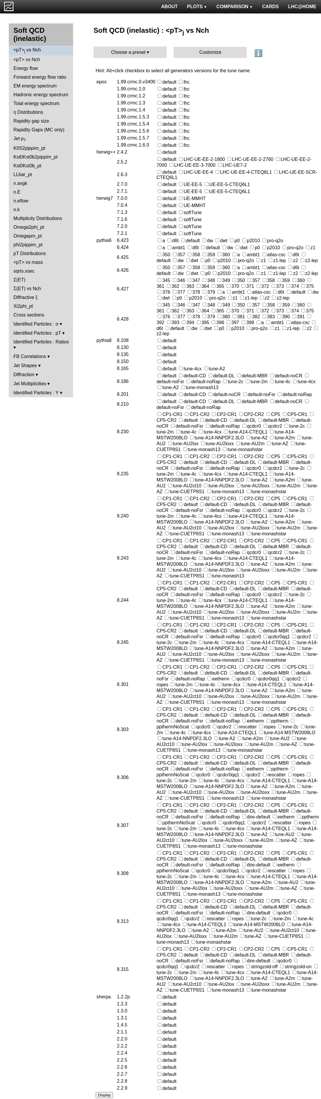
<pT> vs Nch (27, 50)
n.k (16, 209)
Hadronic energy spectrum (40, 94)
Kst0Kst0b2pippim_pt (35, 156)
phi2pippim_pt (28, 244)
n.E (16, 192)
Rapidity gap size (31, 120)
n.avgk (20, 183)
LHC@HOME (302, 6)
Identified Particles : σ (35, 323)
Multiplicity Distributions (37, 218)
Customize (210, 52)
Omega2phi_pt (28, 227)
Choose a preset (128, 52)
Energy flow (25, 68)
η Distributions (28, 112)
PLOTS (197, 6)
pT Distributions (29, 253)
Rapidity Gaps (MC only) (38, 129)
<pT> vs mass (28, 262)
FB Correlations (29, 356)
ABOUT (169, 6)
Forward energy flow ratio (39, 77)
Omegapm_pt (27, 235)
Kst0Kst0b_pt (27, 165)
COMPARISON (234, 6)
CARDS (270, 6)
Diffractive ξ (25, 297)
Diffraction (23, 374)
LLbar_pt (22, 174)
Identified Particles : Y (35, 392)
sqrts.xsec (23, 271)
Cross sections (28, 314)
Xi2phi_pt (23, 306)
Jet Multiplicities (29, 383)
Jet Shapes (25, 365)
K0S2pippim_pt (29, 148)
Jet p (19, 139)
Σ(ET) (19, 279)
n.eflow (20, 200)
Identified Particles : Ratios (41, 341)
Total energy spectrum (36, 103)
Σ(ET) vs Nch (27, 288)
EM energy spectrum (35, 85)
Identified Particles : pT (37, 333)
